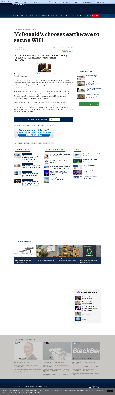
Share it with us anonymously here (42, 125)
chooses (20, 143)
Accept (110, 391)
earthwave (26, 143)
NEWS (14, 15)
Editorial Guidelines (68, 381)
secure (39, 143)
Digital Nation (39, 386)
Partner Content (23, 150)
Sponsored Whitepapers (55, 150)
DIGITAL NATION (43, 15)
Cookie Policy (24, 392)
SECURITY (31, 15)
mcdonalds (33, 143)
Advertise (84, 381)
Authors (74, 381)
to (49, 143)
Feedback (79, 381)
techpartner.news (29, 386)
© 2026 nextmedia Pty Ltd (25, 381)
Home (15, 29)
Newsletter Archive (91, 381)
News (20, 29)
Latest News (5, 1)
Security (35, 29)
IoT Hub (46, 386)
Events (77, 150)
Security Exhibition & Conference (85, 178)
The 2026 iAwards (84, 167)
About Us (61, 381)
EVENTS (77, 15)
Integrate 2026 (83, 172)
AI (36, 15)
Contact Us (56, 381)
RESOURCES (62, 15)
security (45, 143)
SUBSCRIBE (95, 15)
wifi (52, 143)
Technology (27, 29)
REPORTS (53, 15)
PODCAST (71, 15)
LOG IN (89, 15)
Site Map (97, 381)
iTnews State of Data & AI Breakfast (86, 155)
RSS (100, 381)
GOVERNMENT (24, 15)
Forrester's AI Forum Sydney (85, 161)
